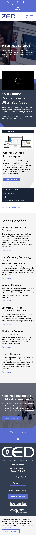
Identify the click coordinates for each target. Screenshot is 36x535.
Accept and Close (10, 531)
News (23, 432)
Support (17, 3)
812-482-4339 (18, 465)
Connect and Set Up (11, 418)
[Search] (26, 16)
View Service (7, 250)
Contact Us (18, 483)
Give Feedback (11, 208)
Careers (13, 432)
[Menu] (31, 16)
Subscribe (18, 8)
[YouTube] (18, 439)
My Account (30, 3)
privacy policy (25, 525)
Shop (23, 3)
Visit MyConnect (11, 179)
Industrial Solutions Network (19, 460)
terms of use (6, 528)
